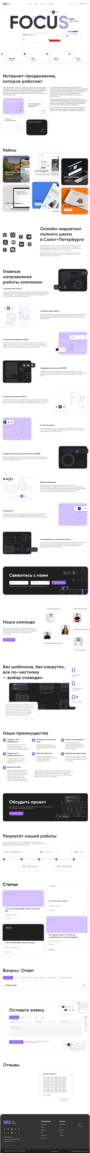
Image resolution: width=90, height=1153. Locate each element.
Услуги (29, 4)
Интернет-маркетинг (40, 977)
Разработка (63, 1124)
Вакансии (43, 1130)
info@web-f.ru (7, 1141)
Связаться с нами (16, 813)
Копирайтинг (52, 977)
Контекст (62, 1130)
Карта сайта (54, 1151)
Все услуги (83, 3)
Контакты (80, 1126)
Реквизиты (43, 1135)
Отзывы (43, 1127)
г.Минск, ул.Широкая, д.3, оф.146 (11, 1139)
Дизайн (62, 1135)
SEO (16, 977)
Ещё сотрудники (9, 639)
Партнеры (43, 1138)
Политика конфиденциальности (79, 1151)
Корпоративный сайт (65, 977)
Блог (42, 1132)
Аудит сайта (8, 977)
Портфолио (44, 1124)
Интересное (50, 4)
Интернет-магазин (26, 977)
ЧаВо (79, 1124)
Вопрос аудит (11, 986)
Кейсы (36, 4)
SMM (61, 1132)
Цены (42, 4)
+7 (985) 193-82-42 (72, 3)
